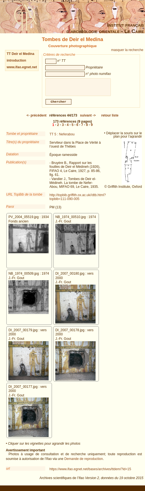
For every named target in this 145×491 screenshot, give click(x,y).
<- (37, 118)
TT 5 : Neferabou (62, 136)
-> (88, 118)
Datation (12, 156)
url (8, 471)
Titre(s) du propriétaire (22, 144)
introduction (16, 60)
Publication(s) (16, 164)
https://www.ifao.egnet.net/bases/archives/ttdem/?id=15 (90, 471)
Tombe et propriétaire (22, 136)
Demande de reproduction (83, 461)
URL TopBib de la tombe (24, 197)
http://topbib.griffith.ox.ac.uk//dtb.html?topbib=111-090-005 (77, 199)
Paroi (10, 209)
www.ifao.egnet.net (22, 67)
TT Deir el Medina (20, 54)
